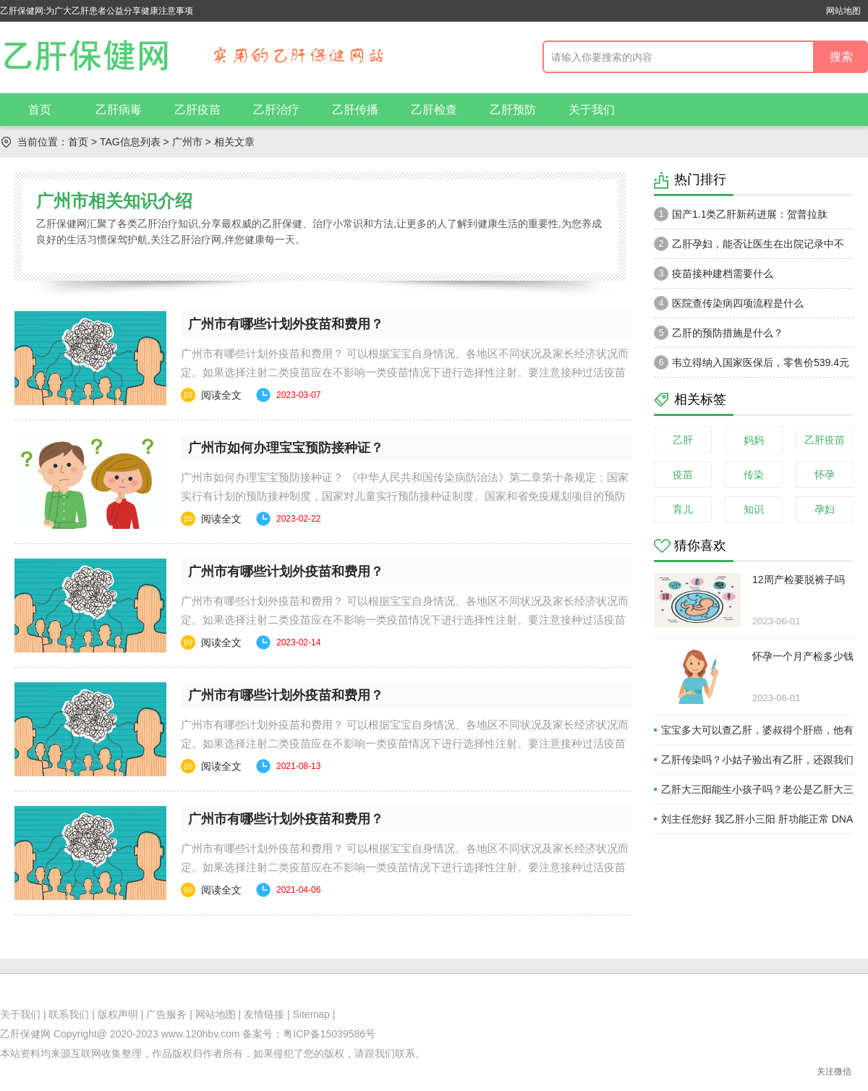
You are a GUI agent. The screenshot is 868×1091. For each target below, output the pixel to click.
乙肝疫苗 (197, 109)
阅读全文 (221, 395)
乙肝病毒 (118, 109)
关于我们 (592, 109)
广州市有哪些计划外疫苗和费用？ (285, 324)
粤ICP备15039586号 (329, 1034)
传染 (754, 474)
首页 (39, 109)
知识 (754, 509)
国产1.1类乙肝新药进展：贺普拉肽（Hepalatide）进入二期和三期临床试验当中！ (749, 218)
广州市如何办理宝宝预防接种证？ (285, 448)
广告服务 (166, 1014)
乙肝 (683, 440)
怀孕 (824, 474)
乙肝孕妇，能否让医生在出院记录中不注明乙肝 (749, 247)
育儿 (683, 509)
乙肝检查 (434, 109)
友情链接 (264, 1014)
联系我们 (68, 1014)
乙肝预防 (513, 109)
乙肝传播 (355, 109)
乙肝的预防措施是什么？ (718, 333)
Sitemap (311, 1014)
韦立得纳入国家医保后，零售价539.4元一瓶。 (751, 366)
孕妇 (824, 509)
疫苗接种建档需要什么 (713, 273)
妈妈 (754, 440)
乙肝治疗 (276, 109)
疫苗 (683, 474)
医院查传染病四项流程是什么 (729, 303)
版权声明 (118, 1014)
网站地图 (843, 11)
